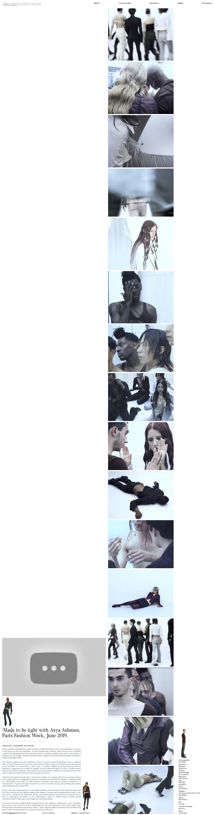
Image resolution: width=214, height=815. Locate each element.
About (97, 3)
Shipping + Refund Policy (80, 813)
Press (180, 3)
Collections (125, 3)
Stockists (207, 3)
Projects (154, 3)
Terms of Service (48, 813)
